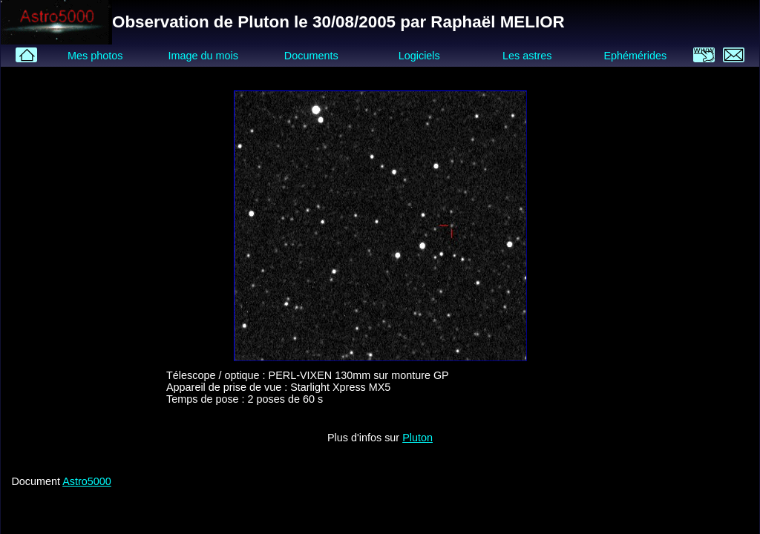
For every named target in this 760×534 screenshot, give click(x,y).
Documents (311, 56)
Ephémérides (634, 56)
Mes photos (95, 56)
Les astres (526, 56)
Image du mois (203, 56)
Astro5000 (86, 481)
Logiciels (419, 56)
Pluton (417, 438)
